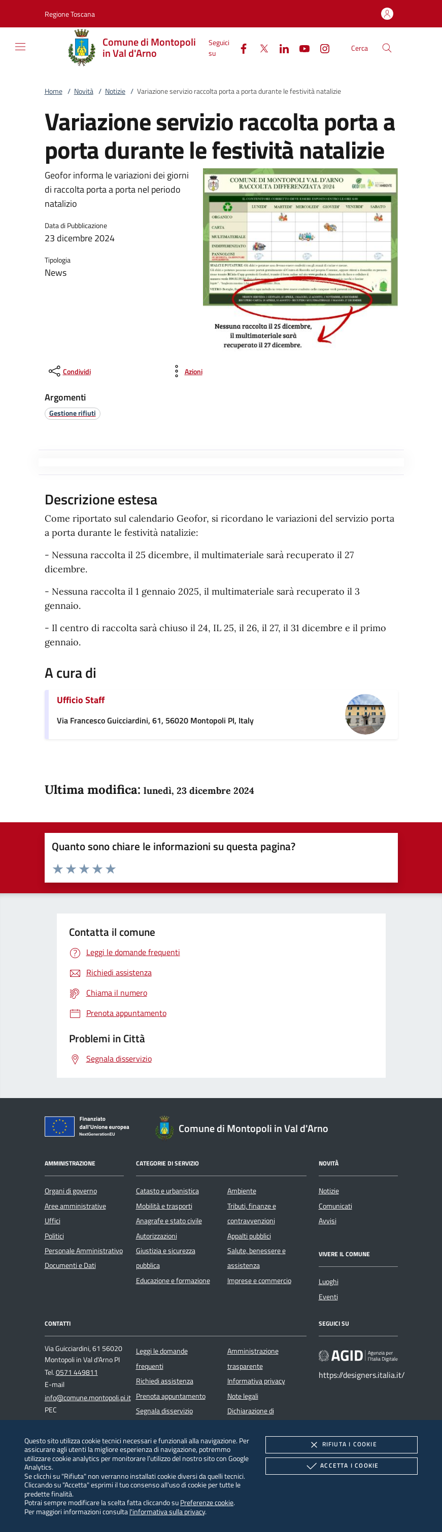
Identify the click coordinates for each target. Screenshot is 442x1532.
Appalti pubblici (249, 1236)
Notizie (115, 91)
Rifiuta (341, 1445)
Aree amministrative (75, 1206)
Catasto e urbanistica (167, 1190)
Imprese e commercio (259, 1280)
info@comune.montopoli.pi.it (88, 1397)
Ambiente (241, 1190)
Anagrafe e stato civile (169, 1220)
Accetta (341, 1466)
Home (53, 91)
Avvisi (327, 1220)
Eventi (328, 1296)
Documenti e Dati (70, 1265)
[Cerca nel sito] (387, 48)
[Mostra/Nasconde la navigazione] (20, 47)
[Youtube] (300, 47)
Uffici (52, 1220)
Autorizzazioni (156, 1236)
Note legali (242, 1396)
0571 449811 (77, 1372)
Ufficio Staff (81, 700)
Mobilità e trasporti (164, 1206)
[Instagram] (321, 47)
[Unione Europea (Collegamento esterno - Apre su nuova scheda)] (90, 1128)
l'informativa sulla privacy (167, 1511)
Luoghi (328, 1281)
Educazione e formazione (173, 1280)
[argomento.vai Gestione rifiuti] (72, 413)
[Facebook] (239, 47)
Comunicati (335, 1206)
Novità (83, 91)
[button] (70, 14)
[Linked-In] (280, 47)
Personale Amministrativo (84, 1250)
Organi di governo (71, 1190)
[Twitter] (260, 47)
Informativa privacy (256, 1381)
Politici (54, 1236)
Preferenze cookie (206, 1502)
